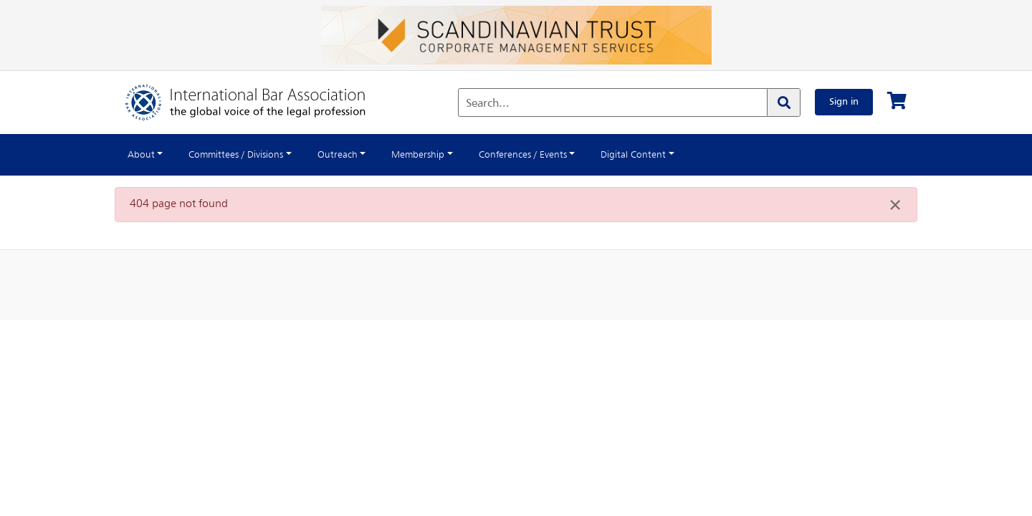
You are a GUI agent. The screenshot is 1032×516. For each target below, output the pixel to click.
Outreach (357, 155)
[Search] (778, 102)
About (143, 155)
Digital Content (680, 155)
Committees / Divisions (246, 155)
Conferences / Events (559, 155)
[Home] (259, 102)
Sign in (841, 102)
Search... (483, 104)
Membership (444, 155)
